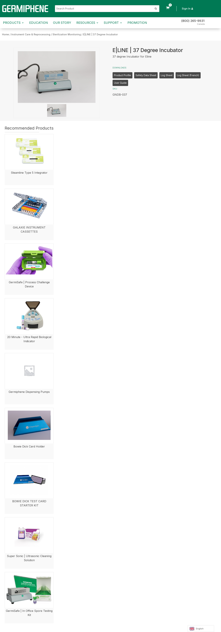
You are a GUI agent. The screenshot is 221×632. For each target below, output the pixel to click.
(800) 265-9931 (192, 21)
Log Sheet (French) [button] (188, 75)
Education (38, 22)
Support (111, 22)
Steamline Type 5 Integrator (29, 172)
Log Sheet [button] (166, 75)
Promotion (137, 22)
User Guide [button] (120, 82)
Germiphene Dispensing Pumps (29, 392)
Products (12, 22)
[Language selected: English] (201, 628)
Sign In (188, 8)
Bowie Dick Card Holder (29, 446)
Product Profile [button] (122, 75)
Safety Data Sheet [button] (146, 75)
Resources (85, 22)
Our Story (62, 22)
